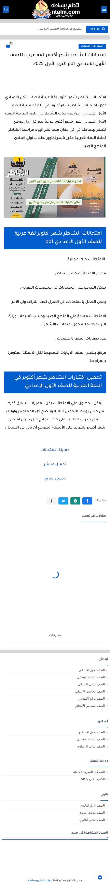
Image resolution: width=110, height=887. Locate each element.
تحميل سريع (55, 479)
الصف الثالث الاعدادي (91, 739)
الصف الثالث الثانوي (92, 812)
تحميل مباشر (55, 465)
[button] (87, 501)
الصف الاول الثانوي (92, 805)
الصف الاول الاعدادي (92, 46)
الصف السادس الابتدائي (89, 705)
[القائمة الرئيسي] (104, 9)
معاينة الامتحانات (55, 450)
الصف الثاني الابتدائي (91, 684)
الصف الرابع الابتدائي (91, 698)
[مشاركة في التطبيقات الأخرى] (51, 501)
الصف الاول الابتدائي (92, 670)
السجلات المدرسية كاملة (89, 772)
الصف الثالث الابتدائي (91, 677)
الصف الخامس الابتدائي (90, 691)
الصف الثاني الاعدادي (91, 746)
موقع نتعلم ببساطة (40, 880)
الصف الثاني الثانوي (92, 819)
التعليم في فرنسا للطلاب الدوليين (60, 29)
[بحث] (6, 9)
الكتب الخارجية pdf (93, 779)
